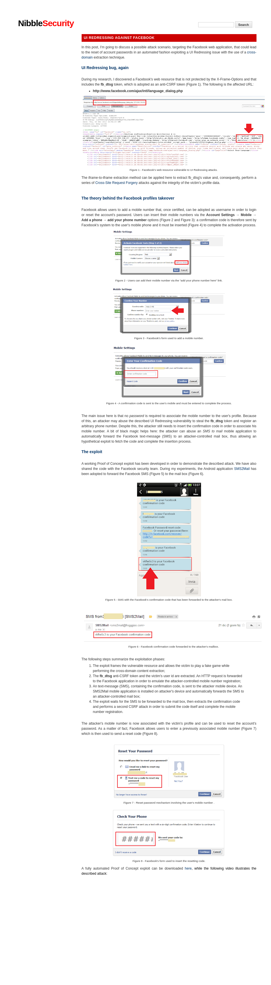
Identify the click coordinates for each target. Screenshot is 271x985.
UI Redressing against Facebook (119, 38)
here (188, 868)
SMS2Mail (242, 469)
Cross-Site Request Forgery (116, 183)
